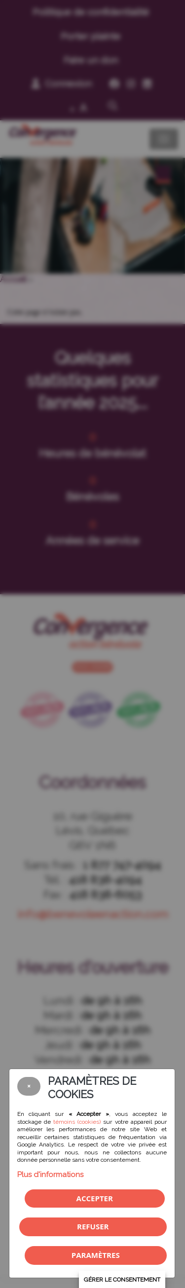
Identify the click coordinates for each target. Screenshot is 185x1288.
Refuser (93, 1226)
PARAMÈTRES (96, 1255)
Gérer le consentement (122, 1279)
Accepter (94, 1198)
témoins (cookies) (77, 1121)
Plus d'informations (50, 1174)
